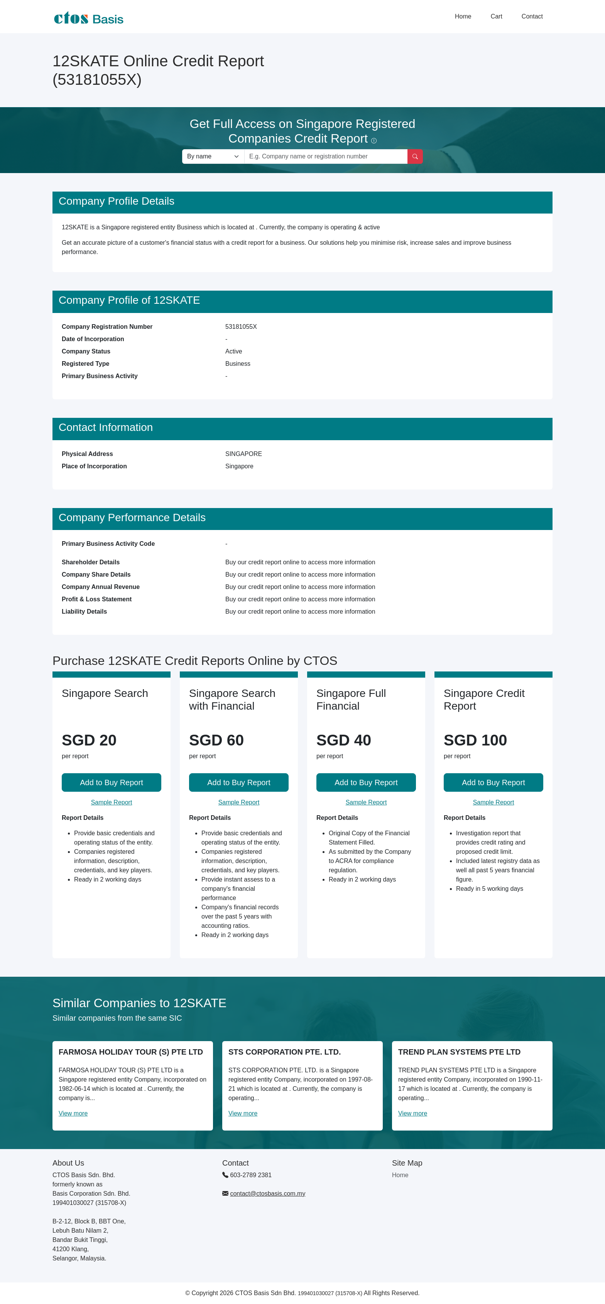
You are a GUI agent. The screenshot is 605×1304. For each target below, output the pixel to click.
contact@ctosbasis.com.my (267, 1193)
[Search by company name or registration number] (326, 156)
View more (73, 1113)
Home (463, 16)
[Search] (415, 156)
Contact (532, 16)
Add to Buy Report (111, 782)
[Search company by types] (213, 156)
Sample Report (111, 802)
